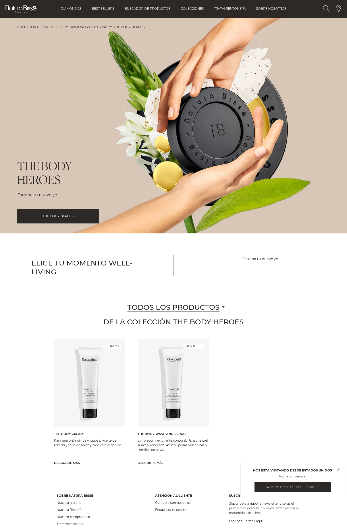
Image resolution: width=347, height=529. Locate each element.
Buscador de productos (40, 27)
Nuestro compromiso (73, 517)
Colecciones (192, 9)
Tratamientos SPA (71, 524)
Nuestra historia (69, 503)
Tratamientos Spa (230, 9)
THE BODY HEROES (58, 216)
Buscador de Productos (148, 9)
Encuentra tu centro (170, 510)
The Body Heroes (129, 27)
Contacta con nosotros (173, 503)
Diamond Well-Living (88, 27)
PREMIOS (194, 346)
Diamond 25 (71, 9)
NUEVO (114, 346)
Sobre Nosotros (271, 9)
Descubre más (67, 463)
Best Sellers (103, 9)
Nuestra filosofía (69, 510)
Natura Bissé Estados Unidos (292, 487)
